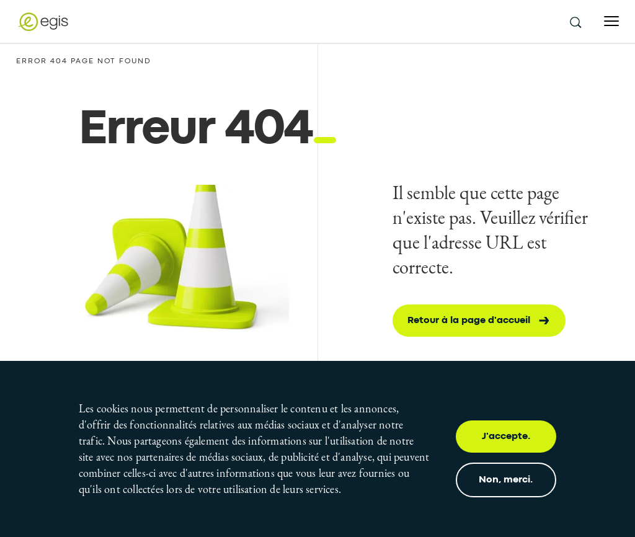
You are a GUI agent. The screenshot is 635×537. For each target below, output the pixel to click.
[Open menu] (611, 21)
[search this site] (575, 22)
